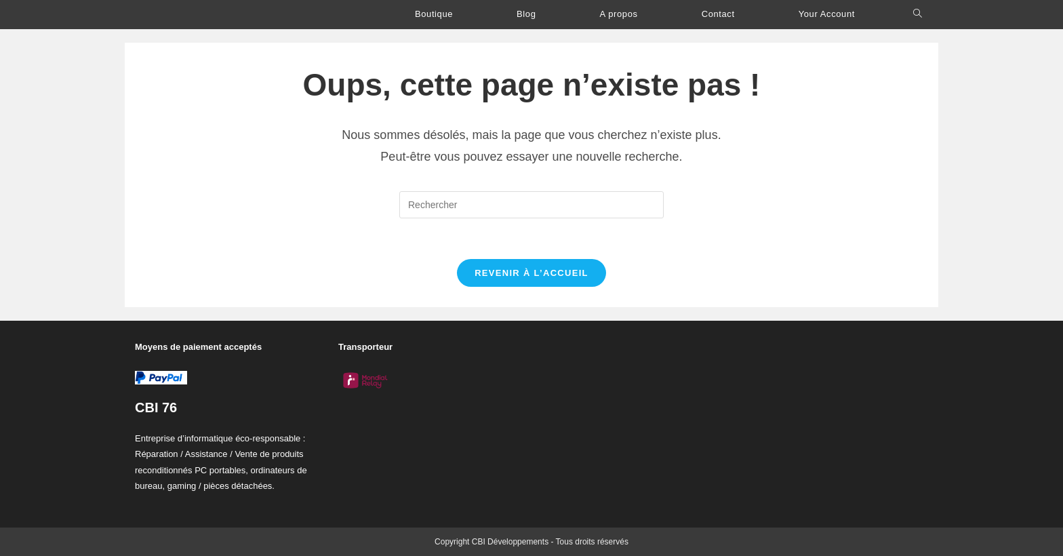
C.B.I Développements (206, 14)
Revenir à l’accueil (531, 273)
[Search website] (917, 14)
